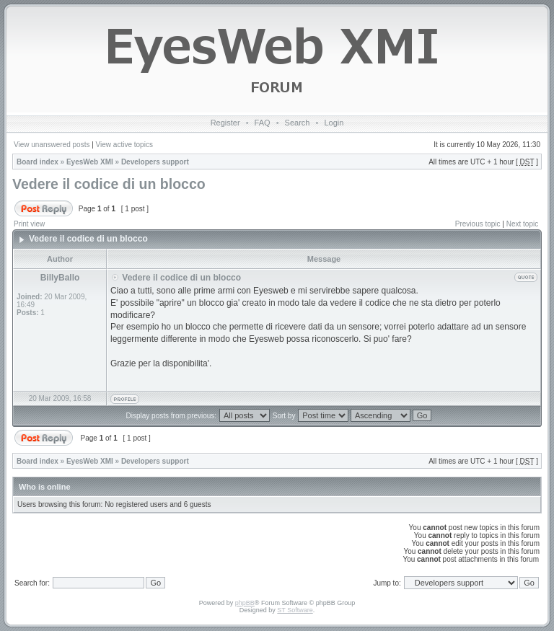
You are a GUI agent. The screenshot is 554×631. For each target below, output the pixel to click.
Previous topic (478, 224)
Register (225, 122)
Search (297, 122)
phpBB (245, 602)
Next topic (522, 224)
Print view (29, 224)
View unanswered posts (51, 145)
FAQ (263, 122)
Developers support (155, 162)
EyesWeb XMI (89, 162)
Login (333, 122)
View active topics (124, 145)
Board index (37, 162)
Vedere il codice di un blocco (109, 184)
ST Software (294, 610)
